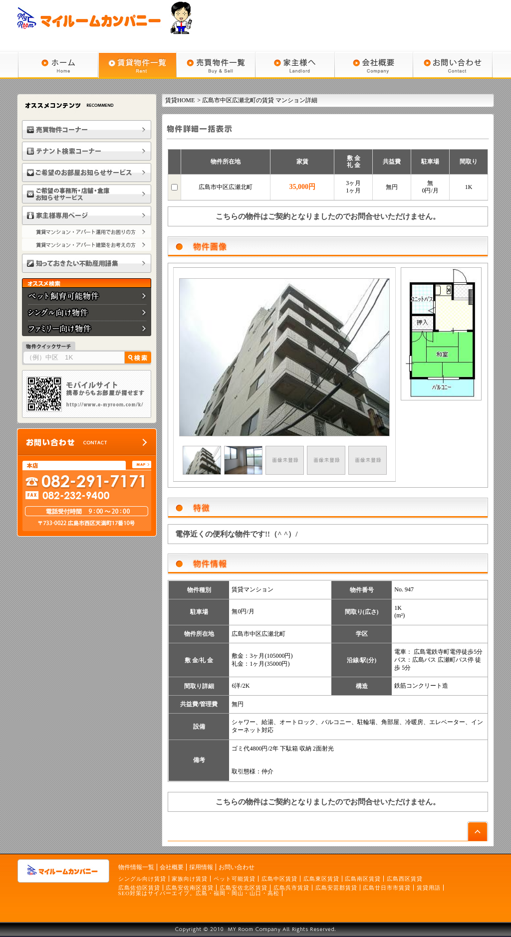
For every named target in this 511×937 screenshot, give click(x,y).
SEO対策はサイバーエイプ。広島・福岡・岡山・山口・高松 (199, 893)
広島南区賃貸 (363, 879)
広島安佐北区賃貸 (243, 888)
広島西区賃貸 (405, 879)
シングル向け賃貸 (142, 879)
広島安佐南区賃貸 (190, 888)
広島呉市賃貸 (291, 888)
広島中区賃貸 (279, 879)
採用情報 (201, 867)
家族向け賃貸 (190, 879)
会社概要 (172, 867)
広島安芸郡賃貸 (336, 888)
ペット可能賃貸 (235, 879)
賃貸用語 (429, 888)
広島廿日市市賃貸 (387, 888)
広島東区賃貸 (321, 879)
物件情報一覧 (136, 867)
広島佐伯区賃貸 (139, 888)
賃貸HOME (180, 100)
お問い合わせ (237, 867)
